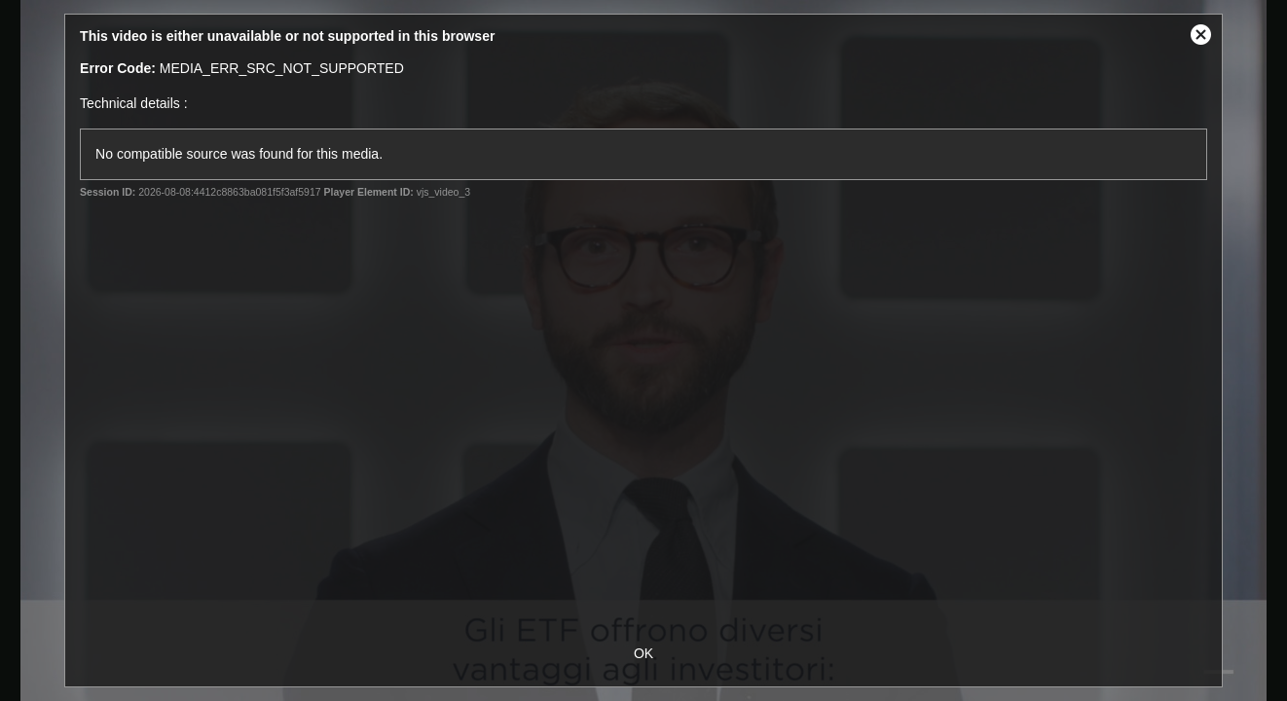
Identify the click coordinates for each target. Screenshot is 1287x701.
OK (643, 653)
